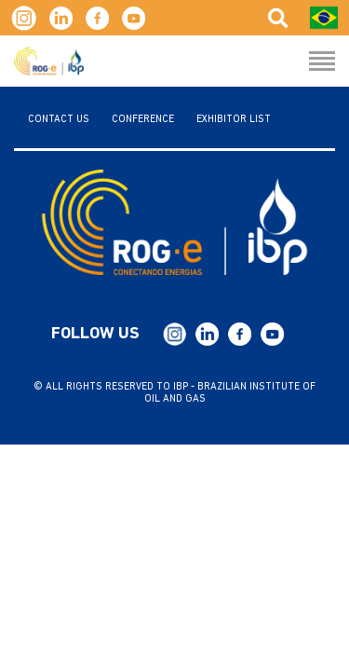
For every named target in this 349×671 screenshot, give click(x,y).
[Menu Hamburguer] (322, 62)
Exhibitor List (233, 120)
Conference (143, 120)
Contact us (58, 120)
